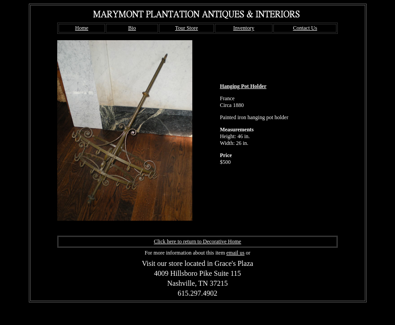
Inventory (243, 28)
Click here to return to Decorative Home (197, 241)
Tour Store (186, 28)
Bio (132, 28)
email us (235, 253)
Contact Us (305, 28)
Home (81, 28)
